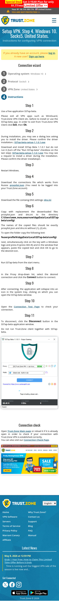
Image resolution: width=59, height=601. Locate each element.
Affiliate (7, 539)
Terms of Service (11, 525)
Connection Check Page (36, 439)
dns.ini (47, 199)
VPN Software (10, 516)
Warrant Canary (11, 535)
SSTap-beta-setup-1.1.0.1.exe (29, 142)
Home (6, 512)
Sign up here (36, 56)
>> (35, 5)
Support (32, 521)
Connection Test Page (27, 306)
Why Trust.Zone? (37, 512)
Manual (32, 535)
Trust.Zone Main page (19, 431)
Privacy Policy (10, 530)
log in (51, 53)
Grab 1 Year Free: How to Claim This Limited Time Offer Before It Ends (28, 561)
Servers (7, 521)
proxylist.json (17, 185)
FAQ (30, 530)
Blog (30, 525)
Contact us (34, 516)
